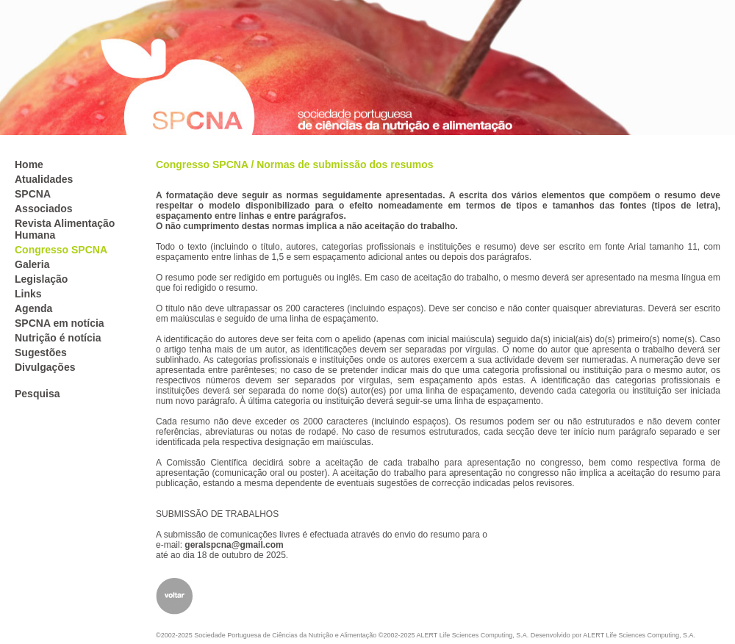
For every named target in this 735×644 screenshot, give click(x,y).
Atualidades (44, 179)
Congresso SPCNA (61, 250)
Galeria (32, 264)
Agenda (33, 308)
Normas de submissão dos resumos (345, 164)
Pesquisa (37, 393)
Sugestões (41, 352)
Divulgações (45, 367)
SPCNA (33, 194)
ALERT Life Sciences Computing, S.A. (639, 635)
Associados (44, 208)
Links (28, 294)
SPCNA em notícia (59, 323)
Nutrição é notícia (58, 338)
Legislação (41, 279)
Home (29, 164)
